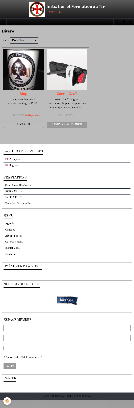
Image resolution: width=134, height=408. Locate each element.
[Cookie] (7, 401)
